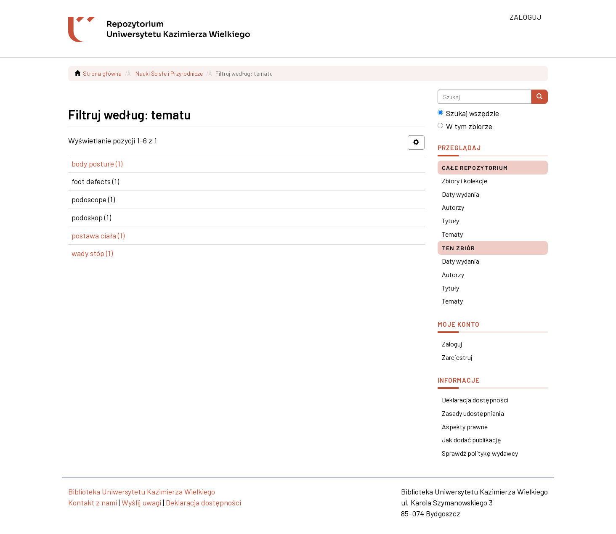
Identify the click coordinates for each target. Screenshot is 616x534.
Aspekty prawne (465, 427)
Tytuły (450, 221)
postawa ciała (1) (98, 235)
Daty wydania (460, 194)
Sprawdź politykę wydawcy (480, 453)
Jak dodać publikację (471, 440)
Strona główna (102, 73)
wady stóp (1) (92, 253)
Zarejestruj (457, 357)
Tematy (452, 234)
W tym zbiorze (465, 126)
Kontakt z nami (92, 502)
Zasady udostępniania (473, 413)
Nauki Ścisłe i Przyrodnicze (169, 73)
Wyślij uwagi (141, 502)
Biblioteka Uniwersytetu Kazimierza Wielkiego (141, 491)
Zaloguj (452, 344)
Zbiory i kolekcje (464, 181)
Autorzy (453, 207)
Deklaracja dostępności (475, 400)
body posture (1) (97, 163)
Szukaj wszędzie (468, 113)
